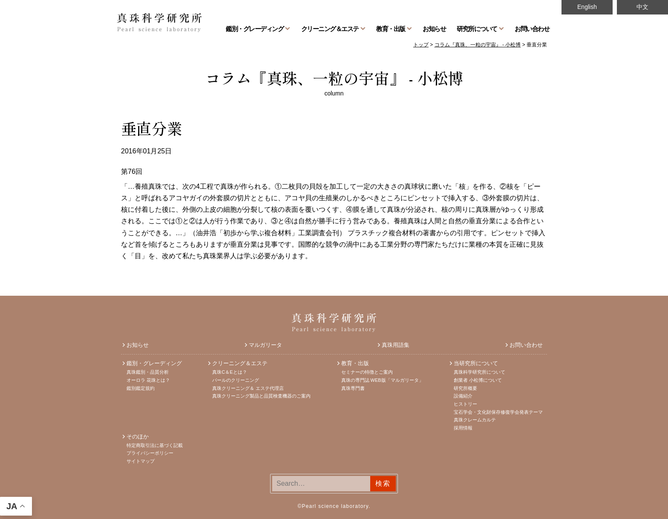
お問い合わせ (532, 28)
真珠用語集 (395, 345)
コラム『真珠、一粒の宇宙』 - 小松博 (334, 77)
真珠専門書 (353, 388)
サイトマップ (141, 461)
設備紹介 (463, 395)
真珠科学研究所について (479, 372)
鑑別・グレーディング (254, 28)
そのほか (138, 436)
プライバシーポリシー (150, 453)
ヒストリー (465, 404)
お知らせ (434, 28)
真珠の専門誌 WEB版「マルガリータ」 (382, 380)
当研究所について (476, 363)
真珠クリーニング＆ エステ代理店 (248, 388)
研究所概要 (465, 388)
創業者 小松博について (478, 380)
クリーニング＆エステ (330, 28)
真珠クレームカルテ (475, 419)
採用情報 (463, 427)
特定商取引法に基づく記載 (155, 445)
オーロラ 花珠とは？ (148, 380)
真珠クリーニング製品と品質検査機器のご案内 (261, 395)
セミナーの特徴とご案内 (367, 372)
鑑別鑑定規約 (141, 388)
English (587, 6)
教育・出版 (390, 28)
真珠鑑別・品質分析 (148, 372)
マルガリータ (265, 345)
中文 (642, 6)
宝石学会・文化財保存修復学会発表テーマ (498, 412)
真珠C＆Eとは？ (229, 372)
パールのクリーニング (235, 380)
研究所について (477, 28)
